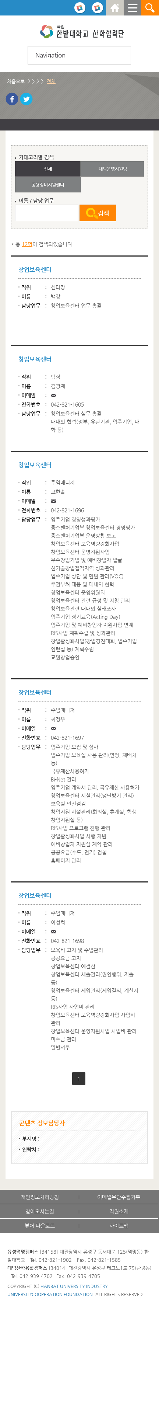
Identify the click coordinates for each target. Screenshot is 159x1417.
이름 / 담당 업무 (36, 200)
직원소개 (118, 1211)
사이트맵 (118, 1226)
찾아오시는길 (39, 1211)
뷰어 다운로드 (40, 1226)
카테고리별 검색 (36, 157)
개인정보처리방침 (40, 1197)
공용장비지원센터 (48, 184)
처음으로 (16, 81)
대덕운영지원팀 (113, 168)
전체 (51, 81)
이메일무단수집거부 (118, 1197)
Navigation (50, 55)
